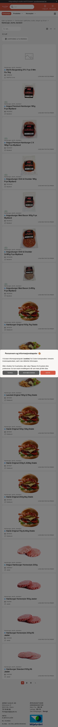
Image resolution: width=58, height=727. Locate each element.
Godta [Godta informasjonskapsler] (48, 373)
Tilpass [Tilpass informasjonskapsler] (10, 373)
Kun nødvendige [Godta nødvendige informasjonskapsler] (29, 373)
